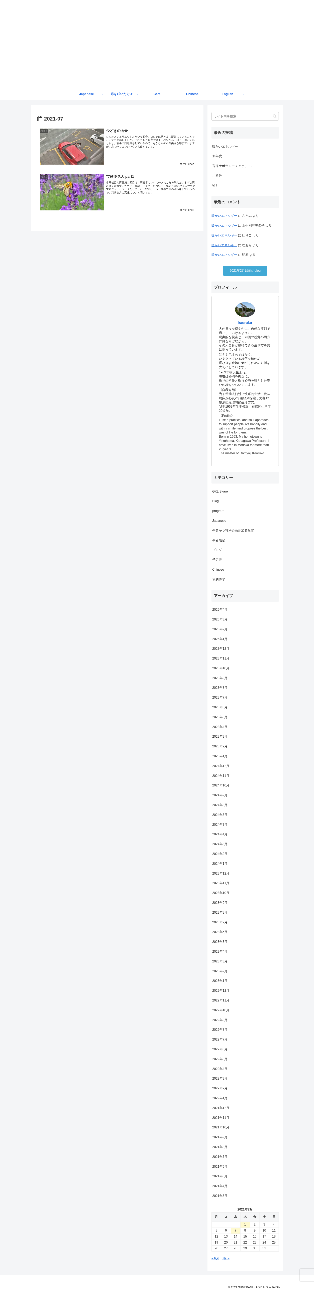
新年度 (217, 156)
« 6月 (215, 1258)
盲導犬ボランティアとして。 (233, 166)
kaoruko (245, 323)
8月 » (225, 1258)
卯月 (215, 185)
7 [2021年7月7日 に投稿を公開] (236, 1230)
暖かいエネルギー (225, 146)
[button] (274, 116)
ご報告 (217, 175)
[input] (245, 116)
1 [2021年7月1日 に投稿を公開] (245, 1224)
